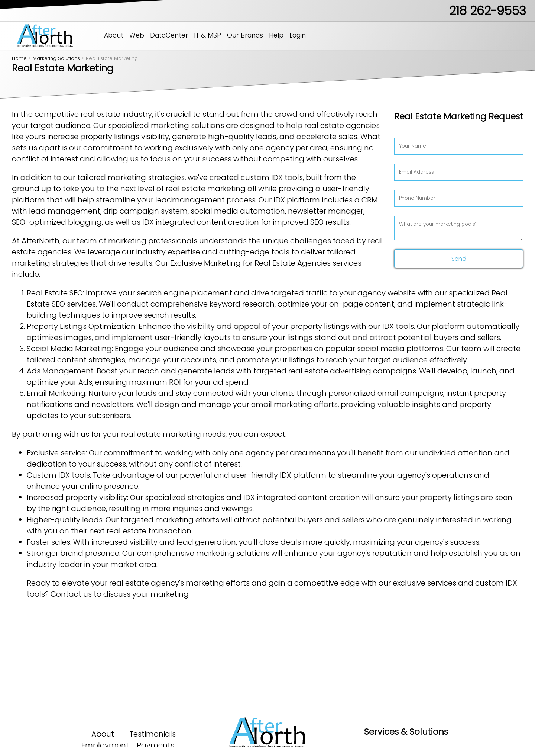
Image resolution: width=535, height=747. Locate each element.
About (113, 35)
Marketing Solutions (56, 58)
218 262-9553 (487, 10)
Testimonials (152, 734)
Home (19, 58)
